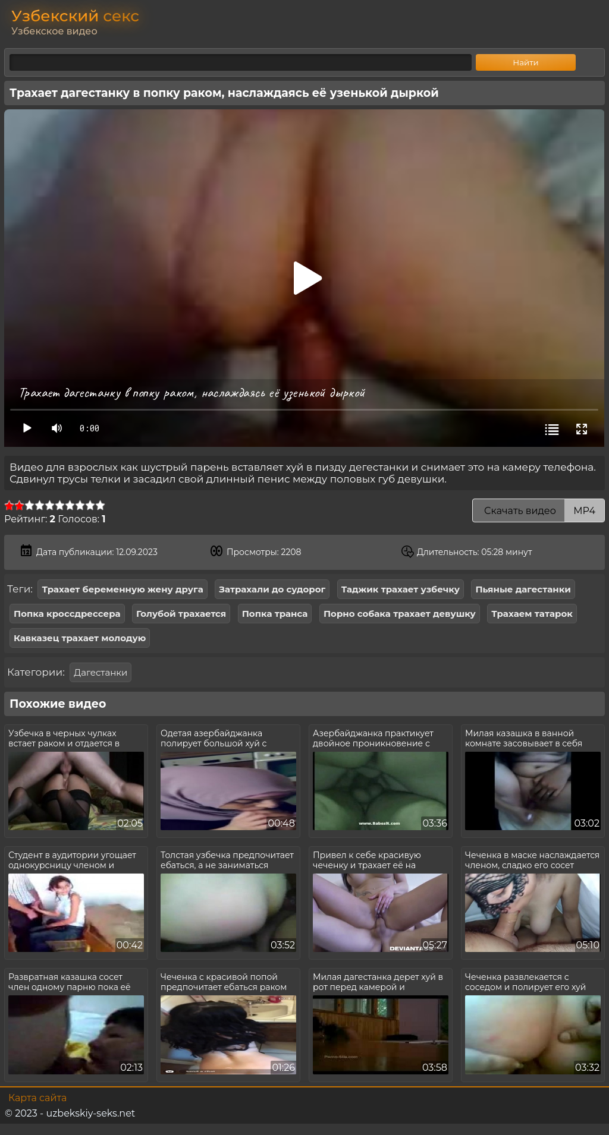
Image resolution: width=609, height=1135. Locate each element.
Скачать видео (538, 510)
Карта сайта (37, 1098)
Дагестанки (100, 672)
